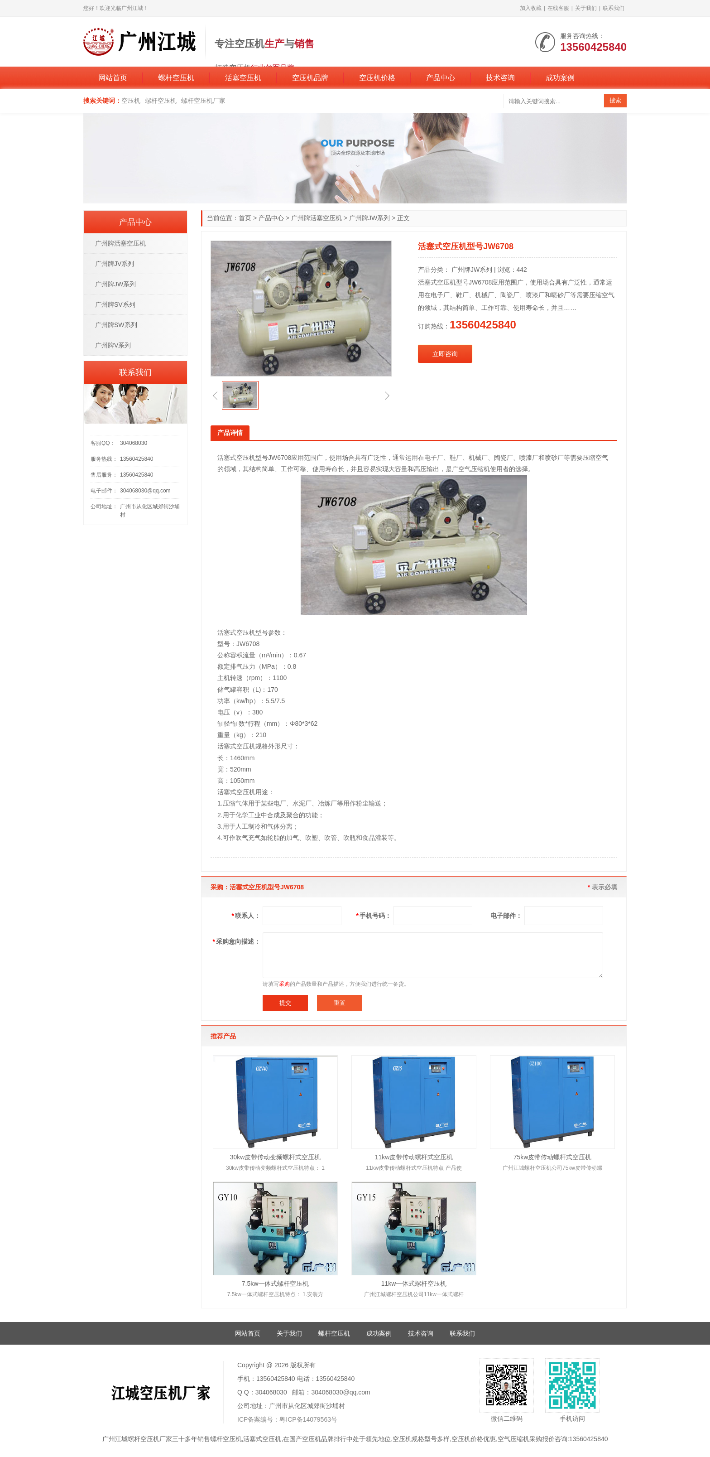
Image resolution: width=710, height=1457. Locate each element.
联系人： (246, 915)
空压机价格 (377, 78)
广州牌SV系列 (115, 304)
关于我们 (586, 8)
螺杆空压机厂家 (203, 100)
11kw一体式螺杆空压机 (414, 1283)
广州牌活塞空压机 (316, 218)
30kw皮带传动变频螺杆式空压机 (275, 1157)
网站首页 (112, 78)
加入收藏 (531, 8)
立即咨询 (445, 353)
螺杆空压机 (176, 78)
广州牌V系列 (113, 345)
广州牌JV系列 (114, 263)
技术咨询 (500, 78)
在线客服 (558, 8)
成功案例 (560, 78)
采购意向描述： (236, 941)
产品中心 (440, 78)
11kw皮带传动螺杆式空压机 (414, 1157)
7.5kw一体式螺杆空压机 (275, 1283)
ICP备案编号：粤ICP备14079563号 (287, 1419)
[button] (215, 395)
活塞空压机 (243, 78)
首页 (245, 218)
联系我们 (613, 8)
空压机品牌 (310, 78)
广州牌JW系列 (369, 218)
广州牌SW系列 (116, 324)
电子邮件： (506, 915)
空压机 (130, 100)
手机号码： (373, 915)
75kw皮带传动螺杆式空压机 (552, 1157)
